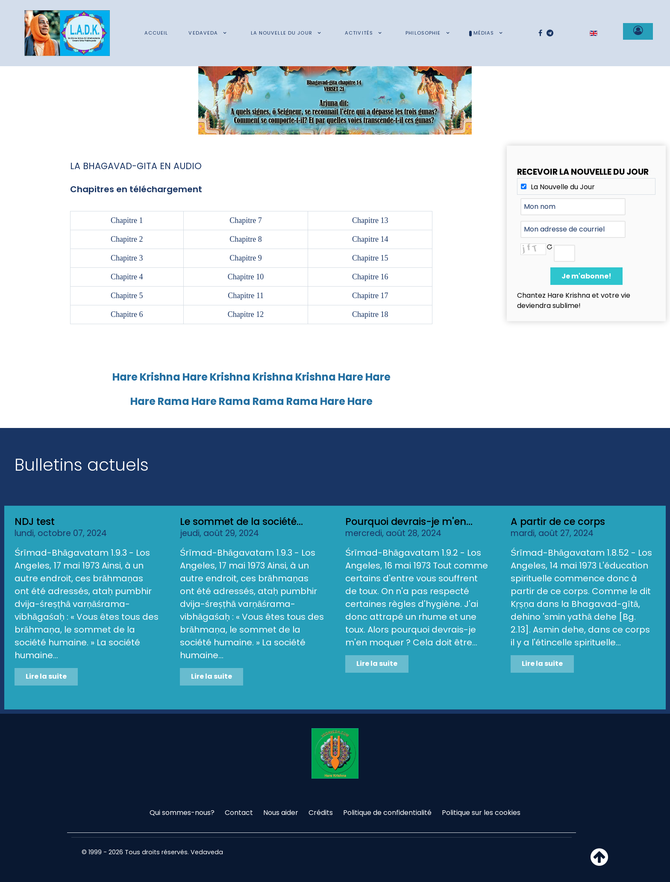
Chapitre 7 (245, 220)
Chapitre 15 (370, 258)
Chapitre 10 (246, 277)
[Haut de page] (599, 862)
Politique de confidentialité (387, 813)
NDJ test (35, 521)
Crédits (321, 813)
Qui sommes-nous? (182, 813)
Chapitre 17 (370, 295)
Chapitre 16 (370, 277)
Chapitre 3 (127, 258)
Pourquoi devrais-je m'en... (409, 521)
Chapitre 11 (246, 295)
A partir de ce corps (558, 521)
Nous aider (280, 813)
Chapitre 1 (127, 220)
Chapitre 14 (370, 239)
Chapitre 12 (246, 314)
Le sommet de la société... (241, 521)
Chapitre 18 (370, 314)
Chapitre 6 (127, 314)
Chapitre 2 (127, 239)
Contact (239, 813)
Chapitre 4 (127, 277)
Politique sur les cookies (481, 813)
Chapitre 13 (370, 220)
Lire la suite (46, 676)
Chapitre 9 (245, 258)
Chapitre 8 (245, 239)
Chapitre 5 (127, 295)
